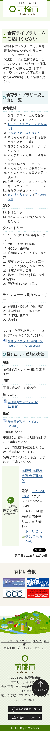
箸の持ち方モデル (19, 194)
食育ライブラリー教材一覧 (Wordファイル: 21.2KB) (25, 343)
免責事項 (9, 648)
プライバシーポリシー (32, 648)
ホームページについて (15, 641)
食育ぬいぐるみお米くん (24, 133)
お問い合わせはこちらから (34, 536)
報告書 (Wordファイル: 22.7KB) (23, 424)
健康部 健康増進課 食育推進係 (32, 476)
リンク (37, 641)
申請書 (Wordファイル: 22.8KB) (23, 404)
